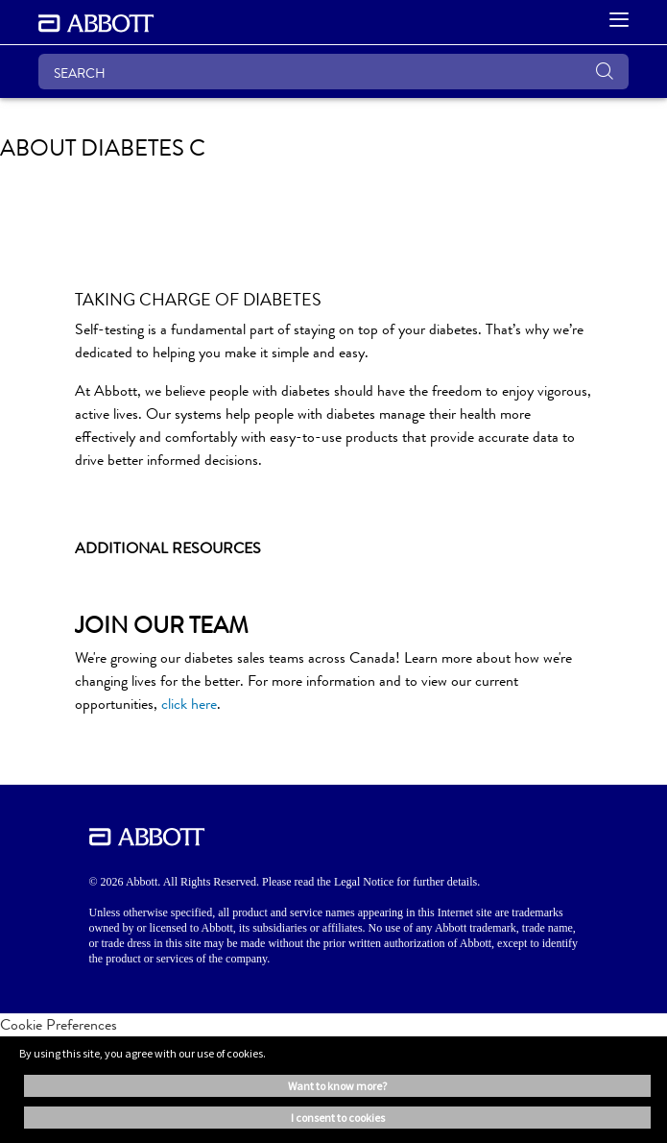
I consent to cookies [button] (338, 1117)
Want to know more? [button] (337, 1086)
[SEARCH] (333, 71)
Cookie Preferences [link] (58, 1024)
